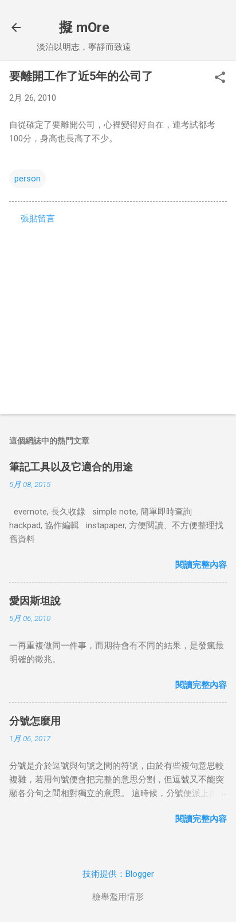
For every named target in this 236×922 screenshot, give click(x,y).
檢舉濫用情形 (118, 897)
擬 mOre (84, 27)
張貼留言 (38, 218)
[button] (220, 78)
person (27, 178)
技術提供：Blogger (118, 874)
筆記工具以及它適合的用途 (71, 467)
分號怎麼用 (35, 721)
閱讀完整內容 (201, 565)
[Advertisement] (118, 316)
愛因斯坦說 (35, 601)
